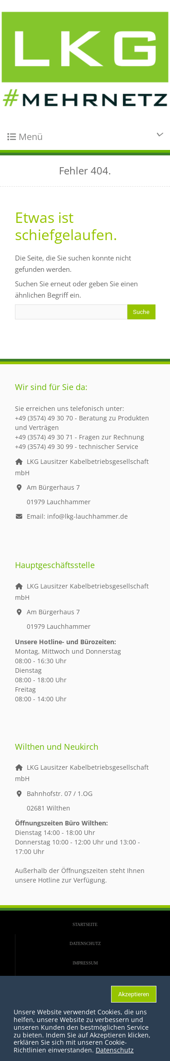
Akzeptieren (133, 994)
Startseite (85, 924)
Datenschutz (85, 943)
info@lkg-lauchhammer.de (87, 516)
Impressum (85, 962)
